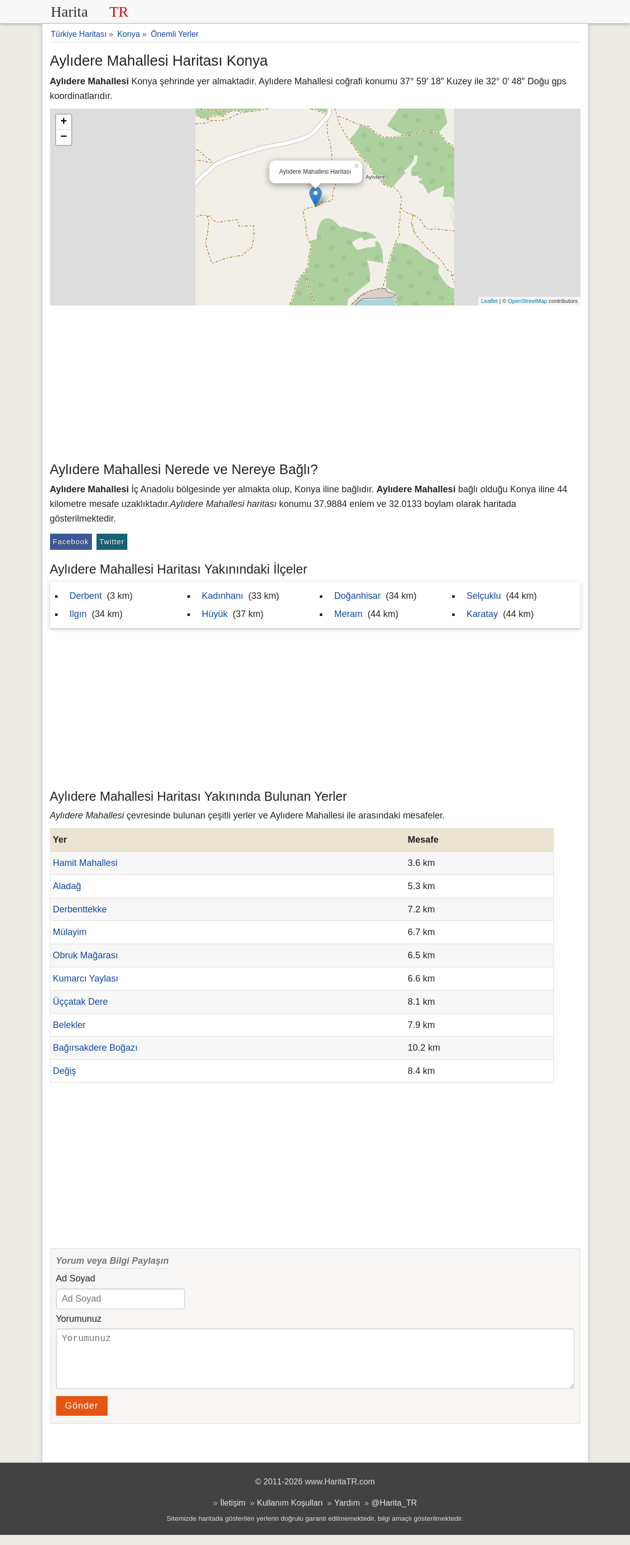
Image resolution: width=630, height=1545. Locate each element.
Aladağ (67, 886)
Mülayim (70, 932)
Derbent (86, 596)
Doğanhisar (357, 596)
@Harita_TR (394, 1512)
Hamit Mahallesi (85, 863)
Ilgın (78, 614)
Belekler (69, 1025)
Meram (348, 614)
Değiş (64, 1071)
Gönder (82, 1416)
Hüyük (215, 614)
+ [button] (63, 122)
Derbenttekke (80, 909)
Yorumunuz (79, 1319)
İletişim (233, 1512)
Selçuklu (484, 596)
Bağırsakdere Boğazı (95, 1048)
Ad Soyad (75, 1278)
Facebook (71, 542)
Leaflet (489, 301)
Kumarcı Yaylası (85, 978)
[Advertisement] (315, 381)
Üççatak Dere (80, 1002)
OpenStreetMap (527, 301)
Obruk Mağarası (85, 955)
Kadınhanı (223, 596)
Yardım (347, 1512)
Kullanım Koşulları (290, 1512)
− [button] (63, 137)
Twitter (112, 542)
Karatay (482, 614)
